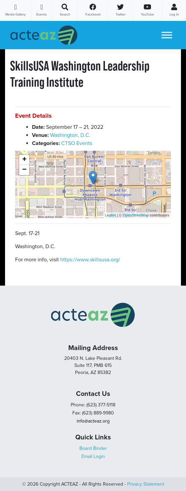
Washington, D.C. (70, 135)
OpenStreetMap (136, 215)
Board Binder (93, 448)
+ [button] (24, 160)
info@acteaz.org (93, 421)
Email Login (93, 456)
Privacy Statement (145, 484)
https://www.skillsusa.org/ (90, 259)
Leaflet (110, 215)
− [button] (24, 170)
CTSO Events (76, 143)
